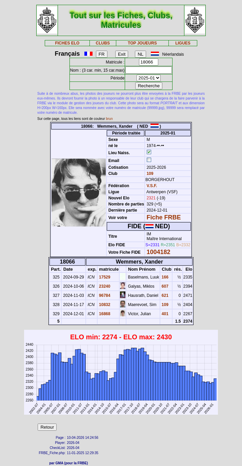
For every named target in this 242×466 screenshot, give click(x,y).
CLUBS (103, 43)
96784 (104, 295)
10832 (104, 304)
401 (164, 313)
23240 (104, 286)
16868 (104, 313)
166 (164, 277)
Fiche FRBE (163, 217)
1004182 (158, 252)
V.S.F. (151, 185)
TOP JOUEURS (142, 43)
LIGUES (182, 43)
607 (164, 286)
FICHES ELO (67, 43)
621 (164, 295)
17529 (104, 277)
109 (149, 173)
